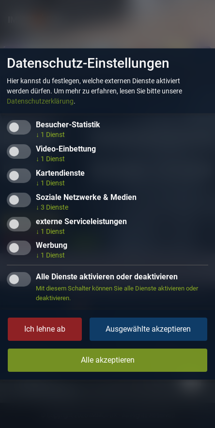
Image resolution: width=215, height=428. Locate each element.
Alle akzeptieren (108, 360)
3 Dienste (52, 207)
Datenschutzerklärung (40, 101)
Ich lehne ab (44, 329)
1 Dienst (50, 134)
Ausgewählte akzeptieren (148, 329)
